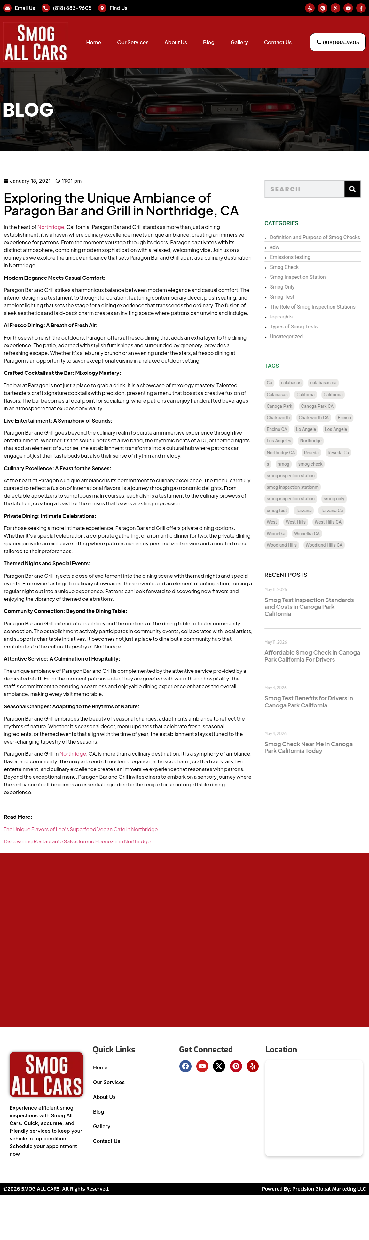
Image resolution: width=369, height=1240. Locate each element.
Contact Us (278, 42)
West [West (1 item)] (281, 522)
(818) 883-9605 (72, 7)
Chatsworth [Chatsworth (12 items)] (287, 417)
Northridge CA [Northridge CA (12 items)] (290, 452)
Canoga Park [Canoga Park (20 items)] (289, 406)
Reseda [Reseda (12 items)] (320, 452)
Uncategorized (295, 337)
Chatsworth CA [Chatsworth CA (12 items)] (323, 417)
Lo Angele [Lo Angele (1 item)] (315, 429)
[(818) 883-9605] (46, 8)
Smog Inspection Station (307, 277)
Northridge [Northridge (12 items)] (320, 440)
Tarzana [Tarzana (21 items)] (313, 510)
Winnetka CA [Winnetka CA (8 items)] (316, 533)
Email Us (25, 7)
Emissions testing (299, 257)
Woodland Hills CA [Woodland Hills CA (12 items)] (333, 545)
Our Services (132, 42)
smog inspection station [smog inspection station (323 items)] (300, 475)
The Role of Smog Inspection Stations (322, 307)
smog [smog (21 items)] (292, 464)
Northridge (29, 226)
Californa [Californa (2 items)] (315, 394)
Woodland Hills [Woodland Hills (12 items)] (291, 545)
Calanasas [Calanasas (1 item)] (286, 394)
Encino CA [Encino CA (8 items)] (286, 429)
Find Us (119, 7)
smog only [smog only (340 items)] (343, 498)
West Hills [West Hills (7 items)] (305, 522)
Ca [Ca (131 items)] (278, 382)
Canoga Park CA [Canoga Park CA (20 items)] (326, 406)
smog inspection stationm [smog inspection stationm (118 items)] (302, 487)
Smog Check (293, 267)
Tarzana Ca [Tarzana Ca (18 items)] (341, 510)
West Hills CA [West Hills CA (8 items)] (337, 522)
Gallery (239, 42)
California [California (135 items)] (342, 394)
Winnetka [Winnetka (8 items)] (285, 533)
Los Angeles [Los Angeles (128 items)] (288, 440)
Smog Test (291, 297)
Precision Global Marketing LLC (329, 1189)
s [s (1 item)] (277, 464)
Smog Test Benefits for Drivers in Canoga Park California (318, 701)
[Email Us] (7, 8)
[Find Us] (102, 8)
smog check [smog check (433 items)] (319, 464)
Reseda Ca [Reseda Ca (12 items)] (347, 452)
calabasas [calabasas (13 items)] (300, 382)
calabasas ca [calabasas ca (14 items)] (332, 382)
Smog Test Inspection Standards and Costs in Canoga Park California (318, 606)
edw (284, 247)
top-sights (290, 317)
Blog (209, 42)
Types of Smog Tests (303, 327)
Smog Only (291, 287)
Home (93, 42)
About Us (176, 42)
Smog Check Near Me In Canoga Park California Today (318, 747)
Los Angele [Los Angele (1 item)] (345, 429)
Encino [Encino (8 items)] (353, 417)
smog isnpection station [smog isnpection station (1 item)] (300, 498)
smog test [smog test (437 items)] (286, 510)
